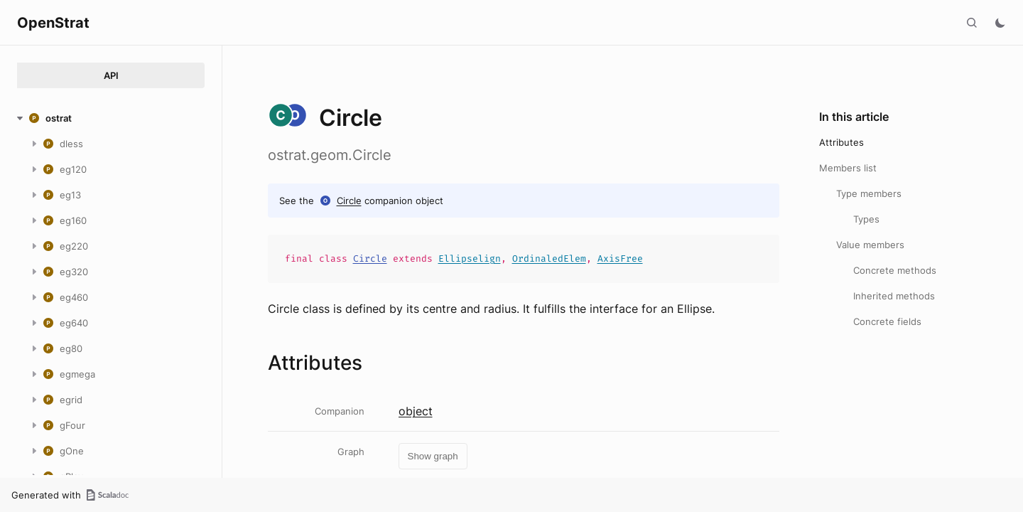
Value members (870, 244)
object (416, 411)
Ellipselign (469, 258)
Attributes (841, 142)
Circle (349, 200)
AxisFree (620, 258)
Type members (869, 193)
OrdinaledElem (549, 258)
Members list (848, 168)
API (111, 75)
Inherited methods (894, 296)
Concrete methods (894, 270)
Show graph (433, 456)
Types (866, 219)
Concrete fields (887, 321)
